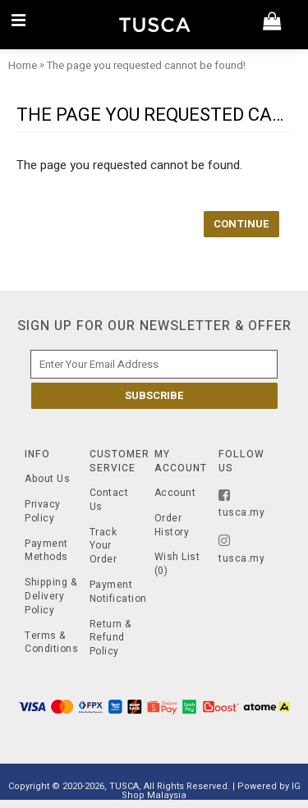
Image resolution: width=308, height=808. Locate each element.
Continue (241, 224)
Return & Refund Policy (110, 638)
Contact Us (109, 500)
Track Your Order (103, 546)
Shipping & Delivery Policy (50, 596)
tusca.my (241, 503)
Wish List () (177, 564)
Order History (172, 525)
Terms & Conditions (51, 643)
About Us (47, 479)
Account (175, 493)
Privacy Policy (43, 512)
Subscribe (154, 395)
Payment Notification (116, 592)
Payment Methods (46, 551)
